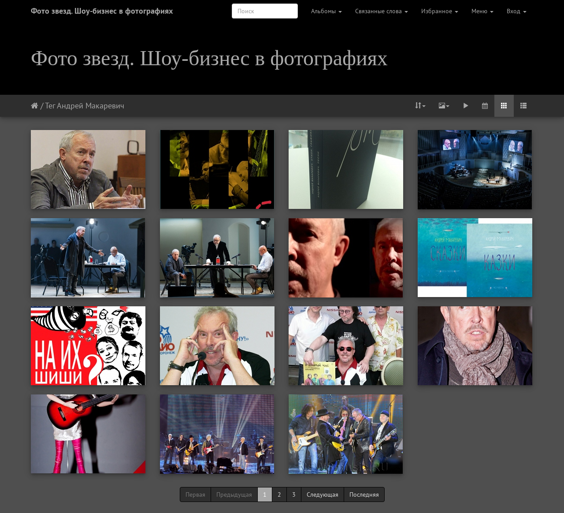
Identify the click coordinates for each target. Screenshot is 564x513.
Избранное (439, 11)
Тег (50, 105)
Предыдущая (234, 494)
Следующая (322, 494)
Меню (482, 11)
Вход (517, 11)
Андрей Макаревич (90, 105)
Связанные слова (381, 11)
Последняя (364, 494)
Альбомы (326, 11)
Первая (195, 494)
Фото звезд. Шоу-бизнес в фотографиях (102, 11)
